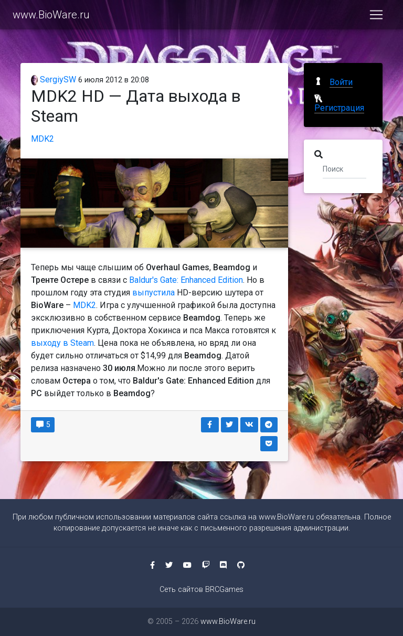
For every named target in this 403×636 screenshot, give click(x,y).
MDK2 (42, 139)
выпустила (153, 293)
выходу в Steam (62, 343)
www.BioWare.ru (51, 16)
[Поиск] (344, 168)
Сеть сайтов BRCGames (201, 589)
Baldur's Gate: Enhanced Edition (186, 280)
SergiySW (53, 79)
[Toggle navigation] (376, 17)
